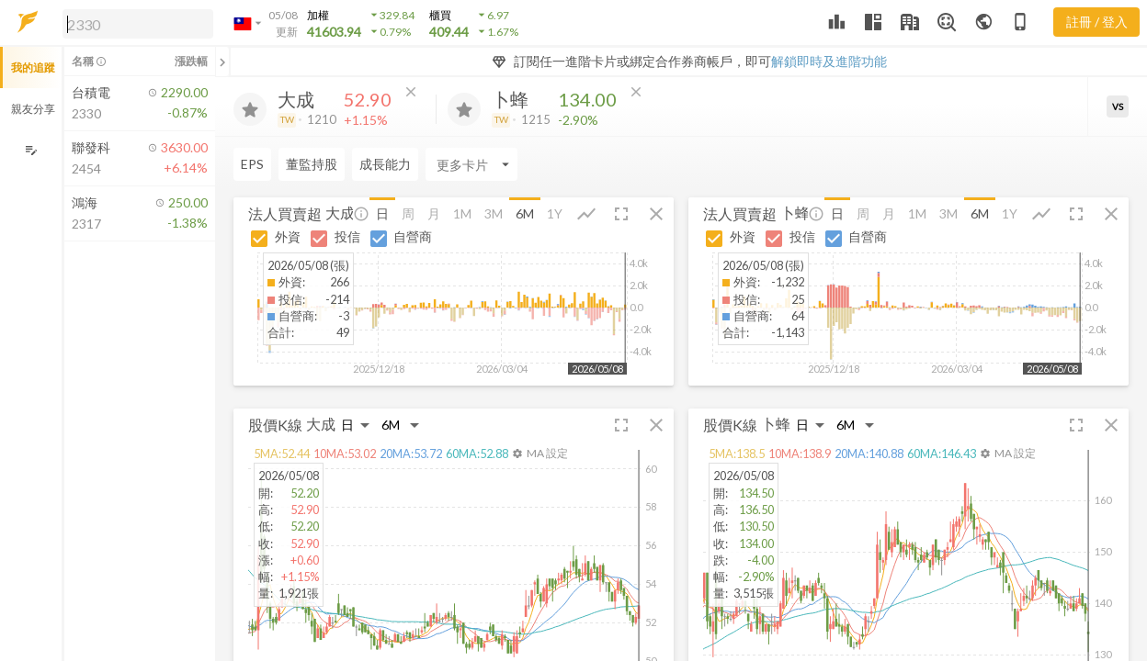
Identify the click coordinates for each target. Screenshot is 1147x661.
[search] (137, 24)
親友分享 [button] (33, 109)
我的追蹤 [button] (33, 67)
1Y (554, 213)
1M (462, 213)
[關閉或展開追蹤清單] (222, 61)
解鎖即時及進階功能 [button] (829, 61)
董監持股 (311, 164)
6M (525, 213)
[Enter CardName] (471, 164)
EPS (252, 164)
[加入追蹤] (250, 109)
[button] (134, 23)
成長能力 (385, 164)
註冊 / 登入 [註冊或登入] (1097, 21)
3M (493, 213)
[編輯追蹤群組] (31, 150)
